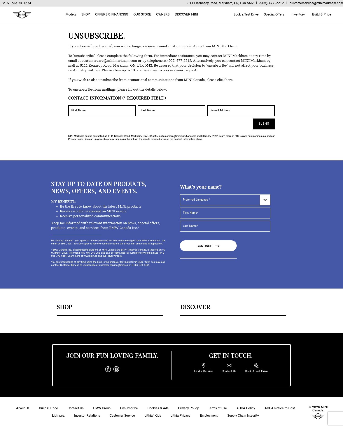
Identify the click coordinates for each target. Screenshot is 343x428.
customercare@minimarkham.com (109, 61)
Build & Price (321, 14)
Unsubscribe (129, 408)
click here (225, 80)
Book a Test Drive (246, 14)
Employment (209, 416)
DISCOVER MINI (186, 14)
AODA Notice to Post (280, 408)
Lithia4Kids (153, 416)
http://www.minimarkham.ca (250, 136)
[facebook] (108, 369)
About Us (22, 408)
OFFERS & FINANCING (111, 14)
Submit (264, 123)
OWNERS (163, 14)
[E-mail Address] (241, 110)
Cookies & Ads (157, 408)
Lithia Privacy (180, 416)
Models (71, 14)
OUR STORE (142, 14)
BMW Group (101, 408)
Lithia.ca (58, 416)
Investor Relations (87, 416)
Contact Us (76, 408)
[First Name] (102, 110)
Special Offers (273, 14)
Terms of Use (217, 408)
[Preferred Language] (225, 199)
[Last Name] (171, 110)
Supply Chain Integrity (243, 416)
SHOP (85, 14)
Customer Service (122, 416)
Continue (208, 245)
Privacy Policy (75, 139)
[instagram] (116, 369)
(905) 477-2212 (179, 61)
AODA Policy (245, 408)
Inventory (298, 14)
